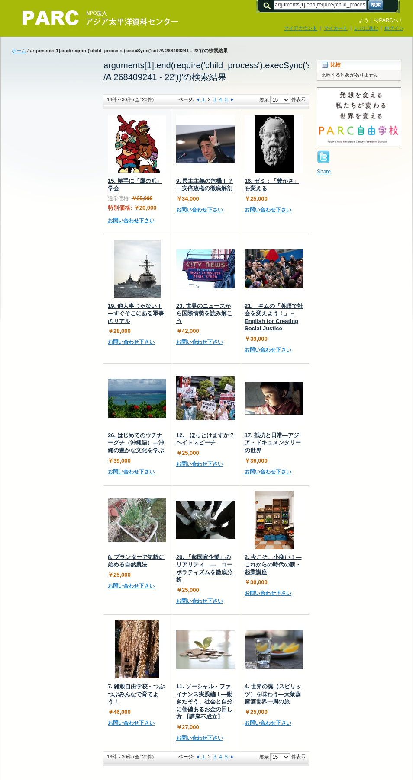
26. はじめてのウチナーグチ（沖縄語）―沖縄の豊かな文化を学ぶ (136, 443)
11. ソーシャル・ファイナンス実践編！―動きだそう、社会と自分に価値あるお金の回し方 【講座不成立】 (204, 701)
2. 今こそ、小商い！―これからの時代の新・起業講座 (273, 564)
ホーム (19, 50)
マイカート (336, 28)
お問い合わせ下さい (131, 220)
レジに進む (366, 28)
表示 (264, 99)
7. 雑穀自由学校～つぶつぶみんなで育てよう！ (136, 694)
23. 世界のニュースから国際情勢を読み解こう (204, 313)
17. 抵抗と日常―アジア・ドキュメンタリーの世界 (273, 443)
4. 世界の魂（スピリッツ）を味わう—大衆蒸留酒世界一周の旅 (273, 694)
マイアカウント (300, 28)
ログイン (393, 28)
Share (324, 172)
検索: (268, 5)
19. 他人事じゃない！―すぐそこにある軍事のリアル (136, 313)
